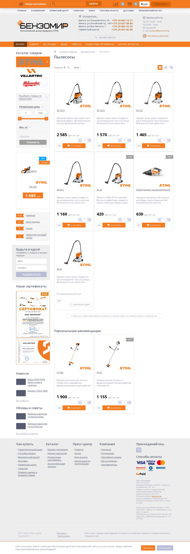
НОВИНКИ (34, 44)
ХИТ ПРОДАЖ (49, 44)
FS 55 (99, 372)
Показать (33, 142)
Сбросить (24, 136)
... (144, 44)
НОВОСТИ (76, 44)
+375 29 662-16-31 (122, 20)
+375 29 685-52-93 (122, 26)
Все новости (22, 400)
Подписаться (31, 274)
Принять (148, 548)
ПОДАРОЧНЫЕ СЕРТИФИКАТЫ (100, 44)
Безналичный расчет (150, 10)
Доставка (128, 10)
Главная (21, 10)
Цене (76, 67)
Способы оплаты (109, 10)
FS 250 (60, 372)
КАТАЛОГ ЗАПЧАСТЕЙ (128, 44)
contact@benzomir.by (159, 30)
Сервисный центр (59, 10)
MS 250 (33, 186)
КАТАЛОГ (20, 44)
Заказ (92, 10)
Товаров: (58, 67)
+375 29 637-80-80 (122, 29)
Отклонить (165, 548)
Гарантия (78, 10)
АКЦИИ (64, 44)
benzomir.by (157, 496)
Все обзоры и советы (27, 433)
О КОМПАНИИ (38, 10)
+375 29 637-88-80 (122, 23)
